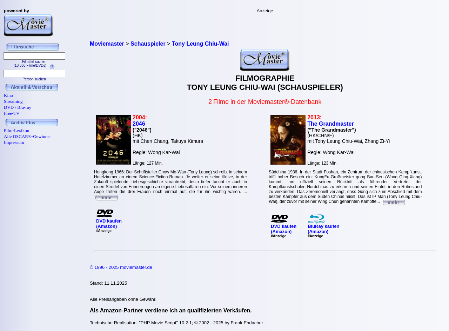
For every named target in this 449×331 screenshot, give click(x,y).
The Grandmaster (330, 124)
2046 (139, 124)
